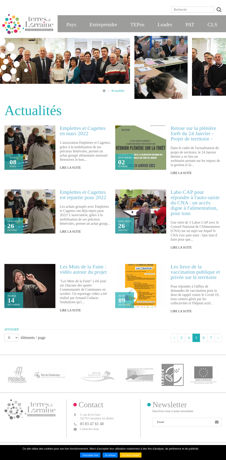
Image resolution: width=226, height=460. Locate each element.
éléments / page (33, 337)
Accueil (104, 91)
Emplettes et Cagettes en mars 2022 (83, 130)
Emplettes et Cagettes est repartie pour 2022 (83, 194)
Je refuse (110, 455)
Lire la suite (70, 167)
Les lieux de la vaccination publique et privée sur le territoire (195, 272)
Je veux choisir (131, 455)
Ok (218, 9)
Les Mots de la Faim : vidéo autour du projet (83, 269)
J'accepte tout (90, 455)
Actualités (117, 90)
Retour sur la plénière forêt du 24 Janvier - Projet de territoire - (193, 133)
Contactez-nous (89, 428)
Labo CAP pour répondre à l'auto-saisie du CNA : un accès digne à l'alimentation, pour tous (195, 202)
